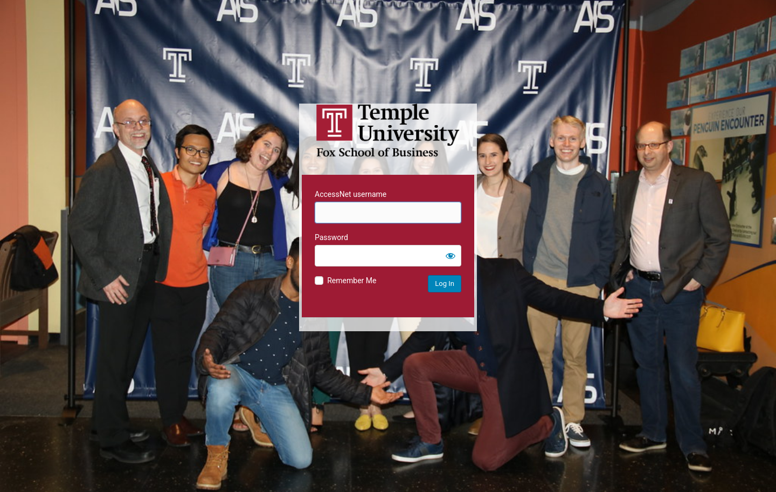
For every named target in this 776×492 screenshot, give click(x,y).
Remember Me (351, 280)
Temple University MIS (388, 131)
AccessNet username (350, 194)
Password (331, 237)
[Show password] (450, 255)
